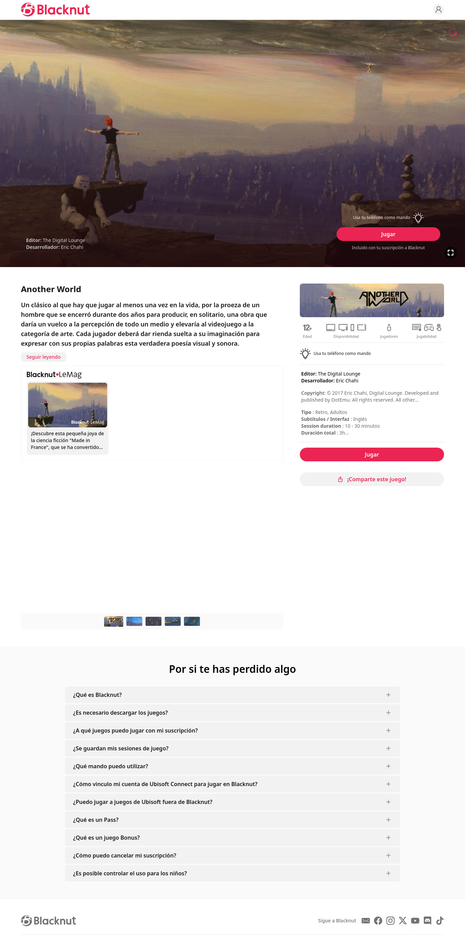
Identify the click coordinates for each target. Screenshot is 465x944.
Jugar (388, 234)
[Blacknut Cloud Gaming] (55, 9)
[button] (388, 217)
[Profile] (438, 9)
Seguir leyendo (43, 357)
